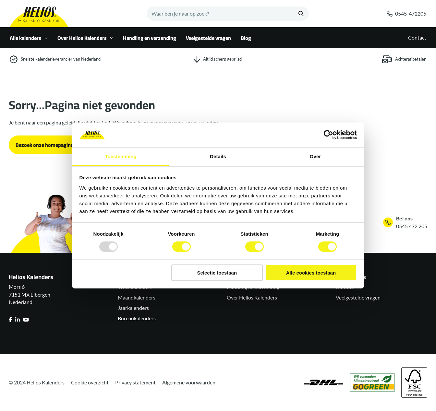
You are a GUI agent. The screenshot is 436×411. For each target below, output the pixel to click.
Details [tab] (218, 156)
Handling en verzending (149, 38)
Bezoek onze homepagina (44, 145)
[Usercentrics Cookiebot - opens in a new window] (328, 135)
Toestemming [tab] (121, 156)
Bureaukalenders (137, 318)
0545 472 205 (411, 226)
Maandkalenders (136, 297)
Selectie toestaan (217, 272)
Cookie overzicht (90, 382)
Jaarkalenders (133, 308)
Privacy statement (135, 382)
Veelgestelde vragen (208, 38)
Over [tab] (315, 156)
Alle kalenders (29, 38)
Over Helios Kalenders (85, 38)
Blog (246, 38)
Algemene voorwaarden (188, 382)
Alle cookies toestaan (311, 272)
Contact (417, 37)
